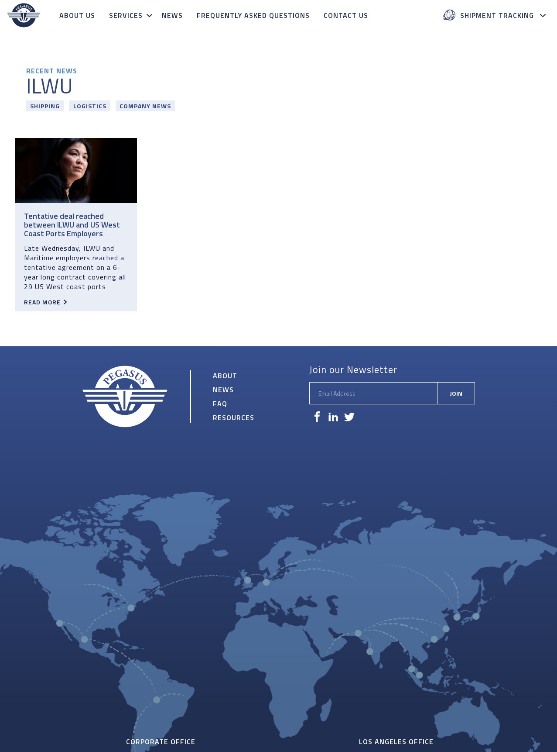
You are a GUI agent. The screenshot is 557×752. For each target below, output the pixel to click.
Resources (233, 417)
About (225, 375)
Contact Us (346, 15)
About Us (77, 15)
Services (126, 15)
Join (456, 393)
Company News (145, 105)
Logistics (89, 105)
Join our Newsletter (353, 369)
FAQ (220, 403)
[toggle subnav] (150, 15)
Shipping (45, 105)
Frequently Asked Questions (253, 15)
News (172, 15)
